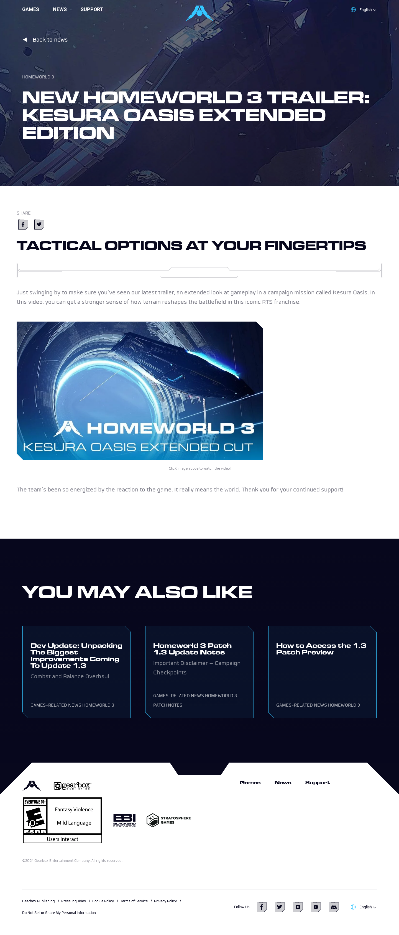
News (60, 9)
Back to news (45, 40)
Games (30, 9)
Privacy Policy (165, 901)
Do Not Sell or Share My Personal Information (59, 912)
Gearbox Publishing (38, 901)
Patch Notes (167, 705)
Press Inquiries (73, 901)
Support (92, 9)
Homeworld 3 (38, 77)
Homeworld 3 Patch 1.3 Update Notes (192, 648)
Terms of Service (134, 901)
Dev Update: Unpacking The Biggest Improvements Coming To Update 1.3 (76, 655)
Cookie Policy (103, 901)
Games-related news (55, 705)
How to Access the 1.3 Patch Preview (321, 648)
